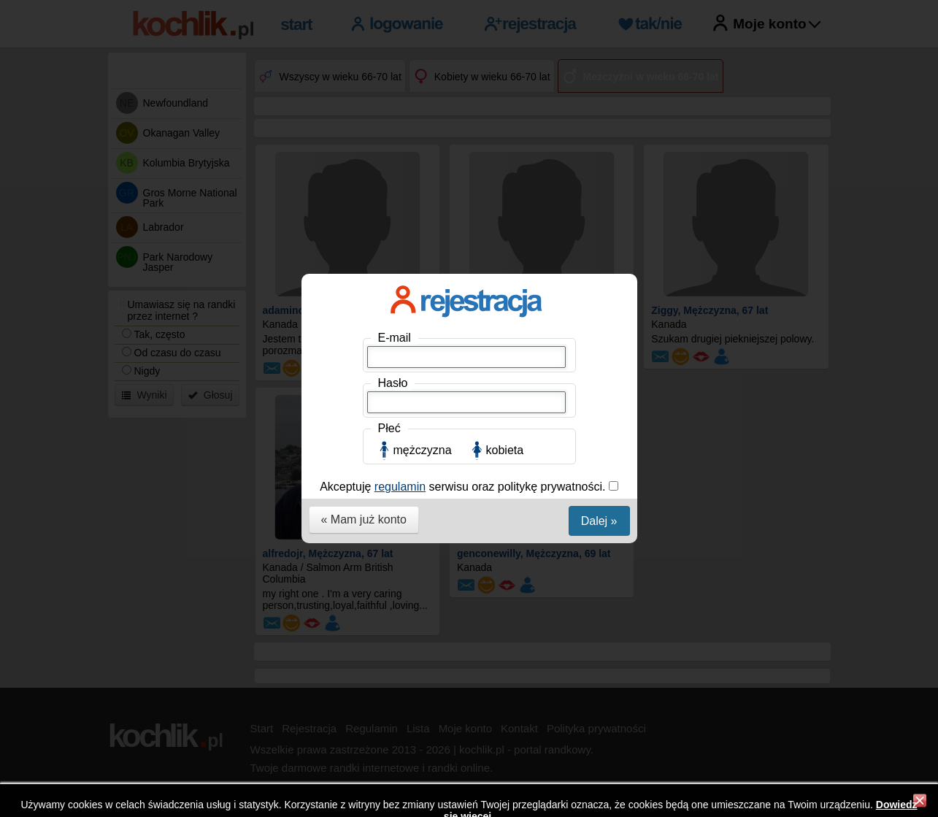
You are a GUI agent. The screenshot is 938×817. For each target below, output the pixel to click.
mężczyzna (422, 329)
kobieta (505, 329)
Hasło (393, 262)
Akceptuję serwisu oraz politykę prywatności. (464, 365)
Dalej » (599, 400)
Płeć (389, 307)
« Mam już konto (364, 398)
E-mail (394, 216)
